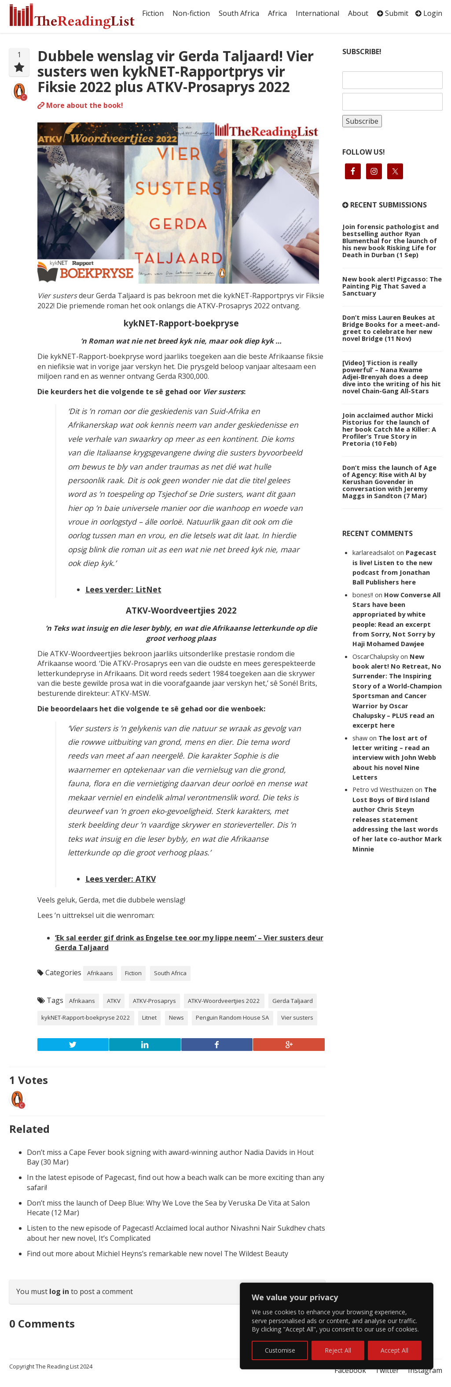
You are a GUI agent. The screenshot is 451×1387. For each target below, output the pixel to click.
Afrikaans (100, 973)
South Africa (239, 13)
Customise (280, 1350)
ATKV (114, 1001)
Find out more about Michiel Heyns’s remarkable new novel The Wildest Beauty (157, 1253)
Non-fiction (191, 13)
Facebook (350, 1370)
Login (428, 13)
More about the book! (80, 105)
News (176, 1017)
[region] (336, 1326)
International (317, 13)
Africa (277, 13)
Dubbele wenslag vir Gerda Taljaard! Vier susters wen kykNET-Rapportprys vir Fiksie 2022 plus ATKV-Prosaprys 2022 (175, 71)
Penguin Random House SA (232, 1017)
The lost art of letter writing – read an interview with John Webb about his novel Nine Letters (394, 757)
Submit (392, 13)
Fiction (153, 13)
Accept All (394, 1350)
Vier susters (297, 1017)
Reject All (338, 1350)
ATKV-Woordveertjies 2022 (224, 1001)
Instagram (425, 1370)
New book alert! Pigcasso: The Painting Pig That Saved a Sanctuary (392, 285)
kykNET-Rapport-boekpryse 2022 (85, 1017)
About (358, 13)
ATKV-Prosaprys (154, 1001)
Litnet (149, 1017)
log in (59, 1291)
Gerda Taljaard (292, 1001)
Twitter (387, 1370)
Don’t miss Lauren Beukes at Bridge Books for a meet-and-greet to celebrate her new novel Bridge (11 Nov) (391, 328)
